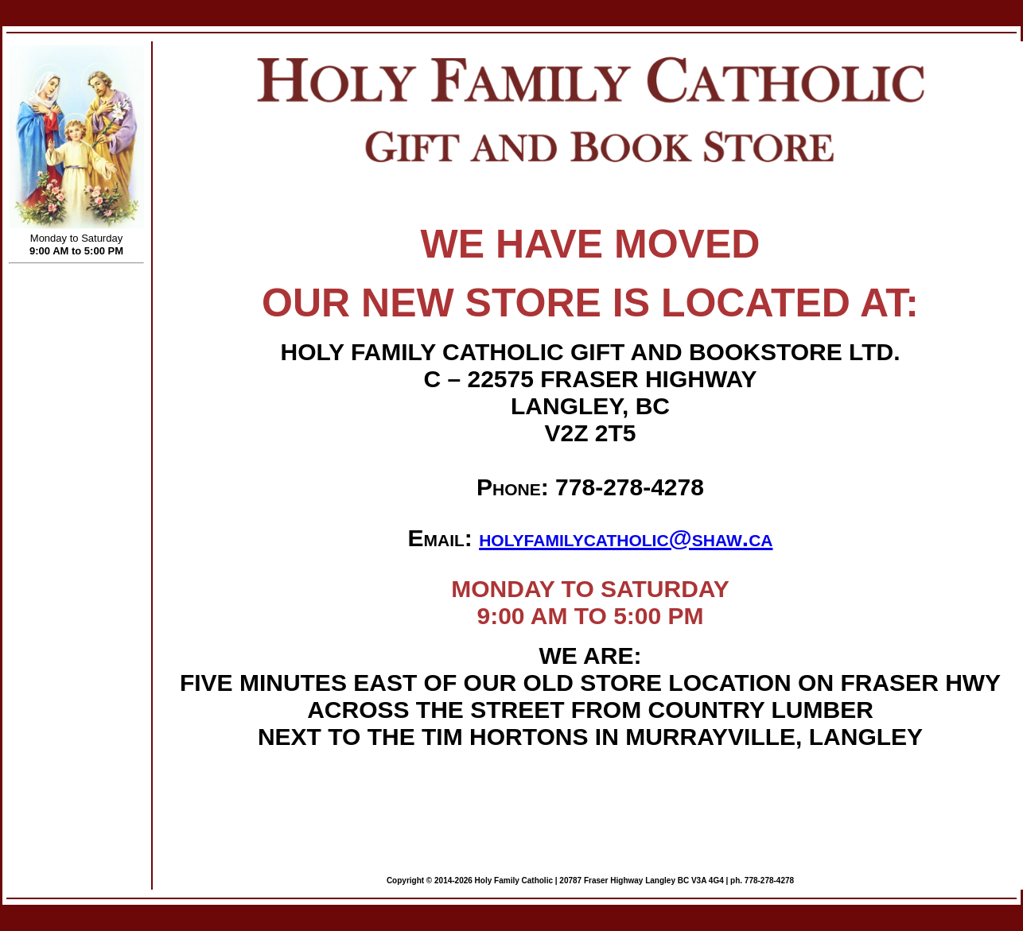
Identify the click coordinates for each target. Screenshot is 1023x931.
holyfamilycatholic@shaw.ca (625, 538)
